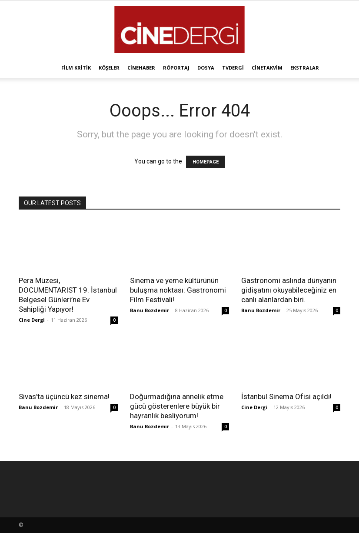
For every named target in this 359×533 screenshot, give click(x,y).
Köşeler (109, 67)
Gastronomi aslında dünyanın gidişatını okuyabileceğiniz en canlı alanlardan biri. (288, 290)
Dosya (205, 67)
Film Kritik (76, 67)
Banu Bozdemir (149, 310)
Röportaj (176, 67)
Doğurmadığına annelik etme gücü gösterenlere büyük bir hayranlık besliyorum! (176, 406)
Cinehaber (141, 67)
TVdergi (233, 67)
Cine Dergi (32, 319)
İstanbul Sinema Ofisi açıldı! (286, 396)
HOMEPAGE (206, 162)
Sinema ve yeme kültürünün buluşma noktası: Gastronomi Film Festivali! (178, 290)
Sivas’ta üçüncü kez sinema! (64, 396)
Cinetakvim (267, 67)
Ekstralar (304, 67)
